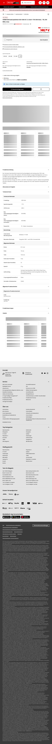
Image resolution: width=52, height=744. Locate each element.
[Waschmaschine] (6, 430)
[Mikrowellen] (5, 457)
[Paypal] (16, 503)
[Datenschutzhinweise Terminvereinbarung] (10, 538)
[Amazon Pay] (16, 508)
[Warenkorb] (47, 2)
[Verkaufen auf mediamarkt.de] (32, 413)
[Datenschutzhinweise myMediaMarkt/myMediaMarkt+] (13, 529)
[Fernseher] (5, 437)
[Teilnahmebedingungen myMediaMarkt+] (10, 527)
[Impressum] (19, 534)
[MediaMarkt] (13, 2)
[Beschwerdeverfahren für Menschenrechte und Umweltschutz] (37, 419)
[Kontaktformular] (28, 374)
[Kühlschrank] (28, 430)
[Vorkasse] (40, 503)
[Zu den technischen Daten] (7, 70)
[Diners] (11, 508)
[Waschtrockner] (29, 461)
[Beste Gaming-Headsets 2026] (32, 471)
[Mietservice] (28, 399)
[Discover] (28, 508)
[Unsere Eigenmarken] (7, 413)
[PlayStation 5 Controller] (31, 459)
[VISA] (34, 503)
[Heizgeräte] (28, 432)
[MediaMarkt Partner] (7, 422)
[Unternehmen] (5, 409)
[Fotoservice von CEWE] (30, 388)
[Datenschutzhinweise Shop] (8, 531)
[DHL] (5, 494)
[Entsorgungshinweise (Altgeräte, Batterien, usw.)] (13, 390)
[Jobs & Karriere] (6, 411)
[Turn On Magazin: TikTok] (8, 484)
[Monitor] (4, 463)
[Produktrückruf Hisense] (7, 399)
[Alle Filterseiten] (29, 441)
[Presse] (4, 417)
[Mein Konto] (40, 2)
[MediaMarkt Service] (7, 386)
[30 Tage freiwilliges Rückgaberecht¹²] (10, 396)
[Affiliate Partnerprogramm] (31, 390)
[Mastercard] (28, 503)
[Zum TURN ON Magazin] (7, 471)
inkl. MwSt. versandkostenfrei (44, 32)
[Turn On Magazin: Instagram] (9, 482)
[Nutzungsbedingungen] (18, 531)
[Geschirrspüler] (29, 457)
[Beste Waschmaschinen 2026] (32, 474)
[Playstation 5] (5, 435)
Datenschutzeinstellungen (41, 525)
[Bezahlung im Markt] (5, 508)
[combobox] (29, 3)
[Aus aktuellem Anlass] (7, 474)
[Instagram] (48, 373)
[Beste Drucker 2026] (30, 473)
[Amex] (22, 503)
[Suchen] (22, 2)
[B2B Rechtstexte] (13, 536)
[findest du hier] (8, 375)
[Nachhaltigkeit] (29, 417)
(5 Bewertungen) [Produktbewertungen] (26, 24)
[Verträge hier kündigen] (7, 401)
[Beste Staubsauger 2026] (31, 478)
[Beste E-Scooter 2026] (7, 473)
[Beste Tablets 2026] (7, 480)
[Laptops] (27, 433)
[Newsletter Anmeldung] (7, 392)
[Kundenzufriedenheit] (30, 409)
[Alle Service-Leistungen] (7, 384)
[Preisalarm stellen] (44, 2)
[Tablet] (4, 439)
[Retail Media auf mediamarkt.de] (9, 415)
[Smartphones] (29, 439)
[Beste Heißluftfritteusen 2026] (9, 478)
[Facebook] (42, 373)
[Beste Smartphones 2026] (8, 476)
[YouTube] (45, 373)
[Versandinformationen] (30, 384)
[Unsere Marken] (29, 415)
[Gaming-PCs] (5, 459)
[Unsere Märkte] (29, 411)
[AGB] (3, 525)
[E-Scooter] (5, 433)
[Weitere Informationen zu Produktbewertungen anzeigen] (30, 24)
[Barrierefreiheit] (5, 536)
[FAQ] (27, 386)
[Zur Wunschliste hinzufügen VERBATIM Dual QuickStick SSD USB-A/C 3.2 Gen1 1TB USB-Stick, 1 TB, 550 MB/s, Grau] (48, 14)
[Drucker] (4, 461)
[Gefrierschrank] (29, 437)
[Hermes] (11, 494)
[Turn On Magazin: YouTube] (31, 484)
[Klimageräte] (5, 432)
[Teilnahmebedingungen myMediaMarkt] (13, 525)
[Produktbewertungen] (18, 24)
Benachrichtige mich (17, 89)
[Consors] (5, 503)
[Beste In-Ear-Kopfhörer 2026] (32, 480)
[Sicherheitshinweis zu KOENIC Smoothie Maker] (36, 396)
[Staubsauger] (28, 435)
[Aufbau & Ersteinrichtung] (8, 394)
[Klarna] (22, 508)
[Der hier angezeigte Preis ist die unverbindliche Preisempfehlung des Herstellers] (49, 28)
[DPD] (16, 494)
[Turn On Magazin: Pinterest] (31, 482)
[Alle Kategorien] (4, 3)
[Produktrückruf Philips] (7, 397)
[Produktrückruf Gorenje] (31, 397)
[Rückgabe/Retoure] (30, 394)
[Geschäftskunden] (30, 392)
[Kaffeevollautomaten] (30, 453)
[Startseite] (3, 14)
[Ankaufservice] (6, 388)
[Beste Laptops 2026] (30, 476)
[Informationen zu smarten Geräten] (9, 534)
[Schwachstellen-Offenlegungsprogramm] (11, 419)
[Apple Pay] (11, 503)
